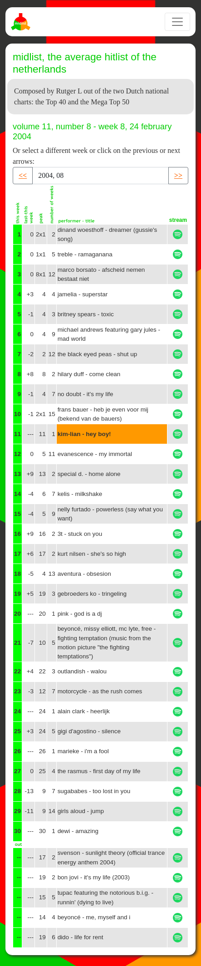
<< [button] (23, 175)
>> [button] (178, 175)
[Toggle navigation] (177, 22)
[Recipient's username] (100, 175)
